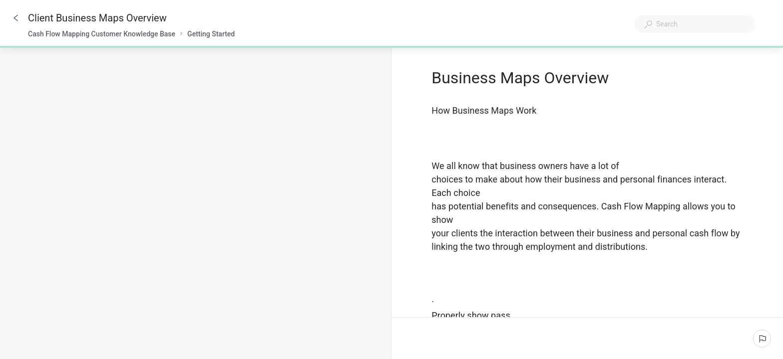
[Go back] (16, 18)
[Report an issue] (762, 339)
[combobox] (694, 24)
